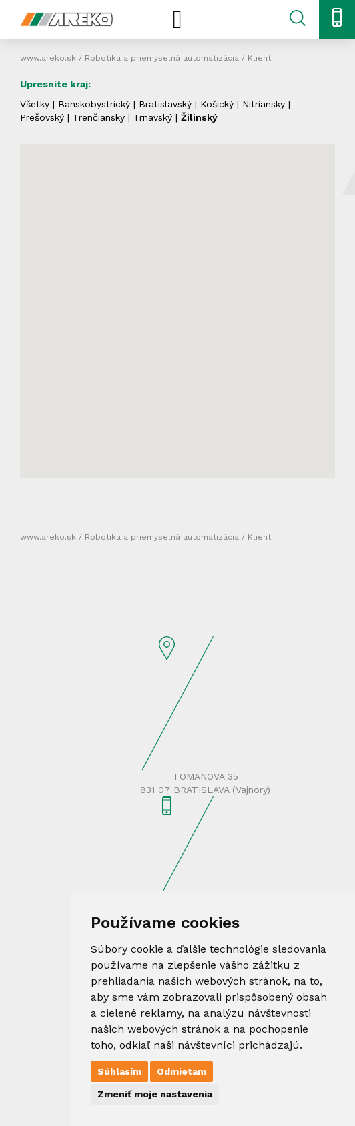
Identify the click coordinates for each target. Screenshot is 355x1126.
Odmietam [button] (181, 1071)
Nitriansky (263, 104)
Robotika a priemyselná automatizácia (162, 58)
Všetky (34, 104)
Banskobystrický (94, 104)
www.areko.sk (48, 58)
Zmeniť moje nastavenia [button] (154, 1094)
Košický (217, 104)
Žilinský (199, 117)
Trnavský (152, 117)
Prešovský (42, 117)
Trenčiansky (99, 117)
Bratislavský (165, 104)
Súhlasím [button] (119, 1071)
